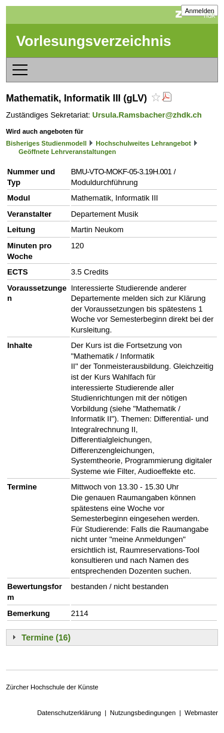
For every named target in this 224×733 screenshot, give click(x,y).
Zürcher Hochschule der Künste (52, 687)
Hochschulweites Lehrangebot (143, 143)
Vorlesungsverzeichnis (93, 41)
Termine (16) (46, 637)
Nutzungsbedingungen (143, 712)
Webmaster (201, 712)
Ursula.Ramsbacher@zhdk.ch (147, 114)
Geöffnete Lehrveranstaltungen (67, 151)
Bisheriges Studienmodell (46, 143)
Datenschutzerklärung (69, 712)
